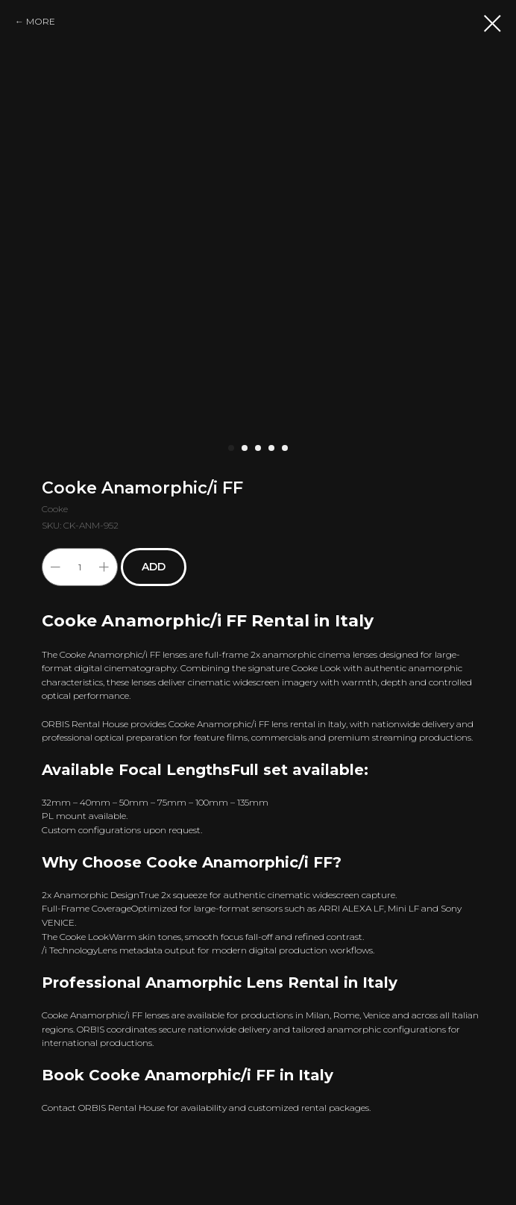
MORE (40, 21)
